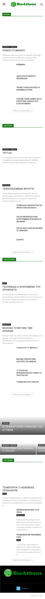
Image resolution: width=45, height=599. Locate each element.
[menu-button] (4, 4)
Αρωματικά (6, 324)
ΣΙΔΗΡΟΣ (20, 240)
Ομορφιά (6, 423)
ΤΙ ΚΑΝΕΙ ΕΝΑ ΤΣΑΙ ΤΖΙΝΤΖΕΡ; (27, 382)
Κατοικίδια (20, 515)
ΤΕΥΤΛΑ (7, 153)
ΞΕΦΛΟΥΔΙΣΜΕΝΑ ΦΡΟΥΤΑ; (18, 188)
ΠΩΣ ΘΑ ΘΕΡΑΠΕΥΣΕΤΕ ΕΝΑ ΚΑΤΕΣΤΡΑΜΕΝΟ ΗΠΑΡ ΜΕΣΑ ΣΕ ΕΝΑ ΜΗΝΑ (28, 219)
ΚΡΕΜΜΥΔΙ (20, 65)
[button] (41, 4)
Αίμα (4, 283)
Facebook (25, 588)
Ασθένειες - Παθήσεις (9, 47)
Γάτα (4, 494)
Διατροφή (6, 185)
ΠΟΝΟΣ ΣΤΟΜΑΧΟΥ (13, 50)
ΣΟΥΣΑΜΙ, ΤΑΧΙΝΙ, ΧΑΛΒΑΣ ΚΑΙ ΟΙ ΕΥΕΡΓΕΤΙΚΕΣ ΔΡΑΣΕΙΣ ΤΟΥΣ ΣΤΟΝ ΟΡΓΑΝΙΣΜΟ (29, 101)
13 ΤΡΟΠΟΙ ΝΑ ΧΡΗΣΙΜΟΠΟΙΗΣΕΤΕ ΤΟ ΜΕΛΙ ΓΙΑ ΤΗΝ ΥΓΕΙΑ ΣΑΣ (29, 373)
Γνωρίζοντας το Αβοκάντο (27, 348)
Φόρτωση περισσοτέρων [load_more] (22, 111)
